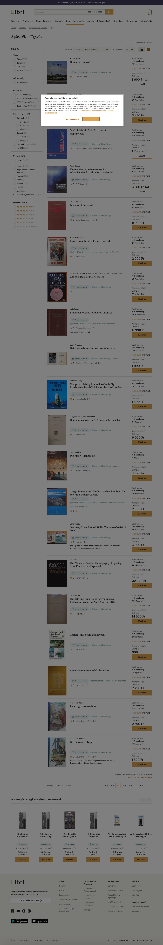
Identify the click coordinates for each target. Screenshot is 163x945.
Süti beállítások (72, 119)
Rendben (91, 119)
